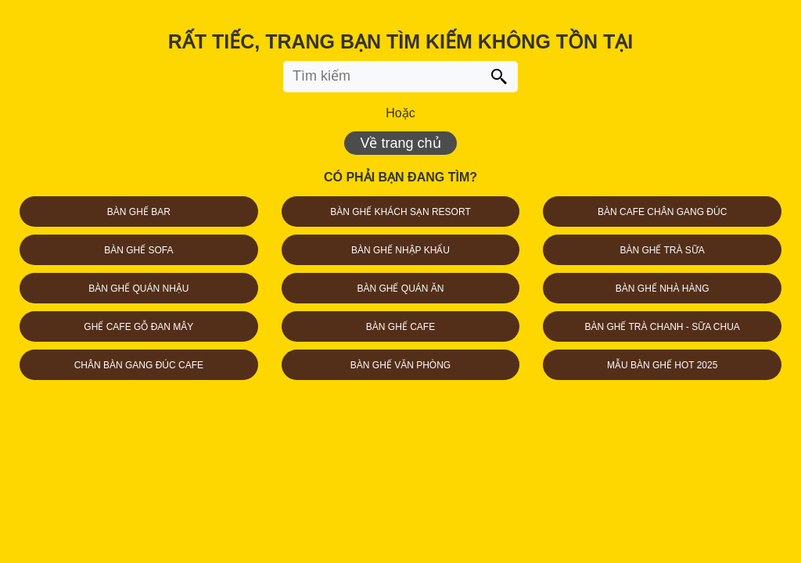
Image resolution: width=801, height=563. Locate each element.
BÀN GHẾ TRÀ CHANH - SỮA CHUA (661, 326)
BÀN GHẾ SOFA (138, 250)
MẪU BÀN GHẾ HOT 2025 (662, 365)
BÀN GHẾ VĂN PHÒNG (400, 365)
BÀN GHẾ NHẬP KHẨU (400, 250)
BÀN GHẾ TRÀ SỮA (662, 250)
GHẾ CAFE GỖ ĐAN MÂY (138, 326)
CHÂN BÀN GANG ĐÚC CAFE (138, 365)
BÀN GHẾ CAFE (400, 326)
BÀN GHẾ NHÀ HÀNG (662, 288)
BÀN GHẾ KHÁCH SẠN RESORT (400, 211)
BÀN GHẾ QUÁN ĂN (400, 288)
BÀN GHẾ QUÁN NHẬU (138, 288)
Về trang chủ (400, 143)
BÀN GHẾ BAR (139, 211)
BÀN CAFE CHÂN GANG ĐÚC (662, 211)
